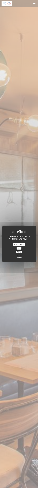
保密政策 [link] (19, 255)
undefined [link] (19, 257)
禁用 (19, 248)
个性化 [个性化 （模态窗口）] (19, 252)
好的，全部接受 (19, 244)
